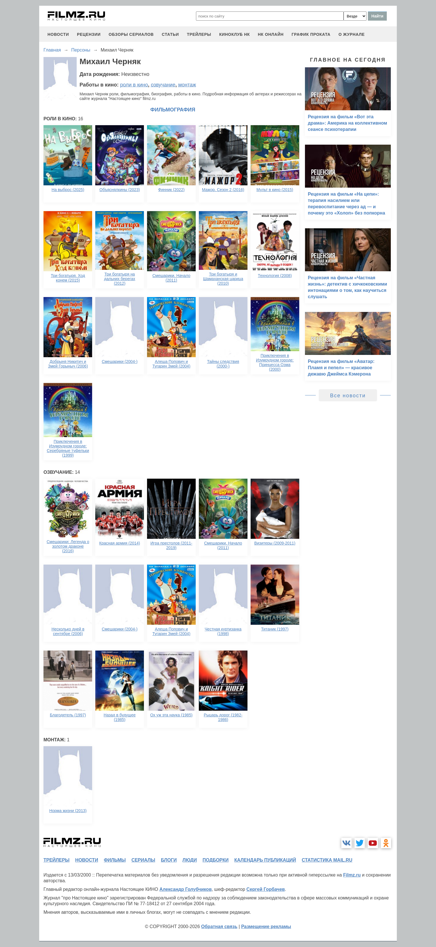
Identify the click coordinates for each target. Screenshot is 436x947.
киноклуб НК (234, 34)
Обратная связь (219, 926)
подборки (216, 860)
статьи (170, 34)
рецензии (89, 34)
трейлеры (199, 34)
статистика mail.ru (327, 860)
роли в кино (134, 85)
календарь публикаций (265, 860)
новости (58, 34)
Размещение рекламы (266, 926)
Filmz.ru (351, 875)
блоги (169, 860)
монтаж (187, 85)
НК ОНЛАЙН (271, 34)
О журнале (351, 34)
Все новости (348, 395)
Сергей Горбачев (265, 889)
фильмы (115, 860)
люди (190, 860)
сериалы (143, 860)
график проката (311, 34)
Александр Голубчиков (185, 889)
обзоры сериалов (131, 34)
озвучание (163, 85)
